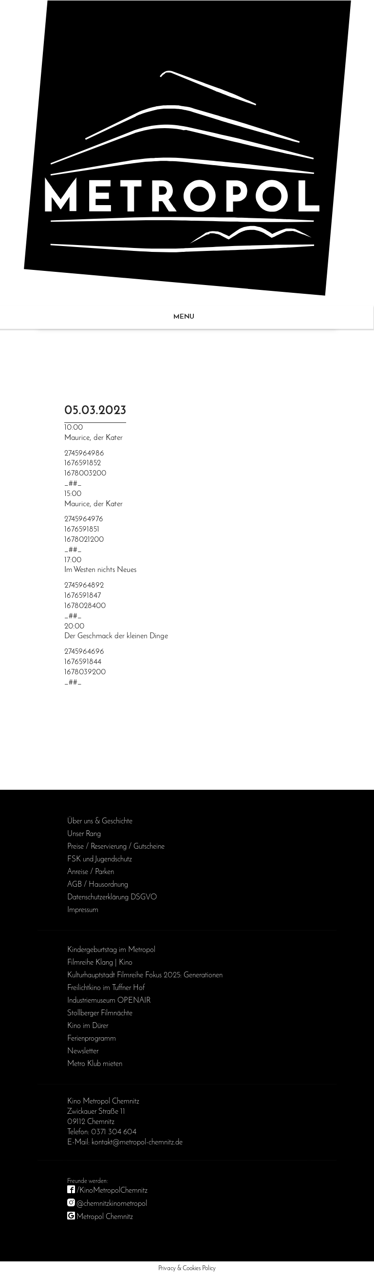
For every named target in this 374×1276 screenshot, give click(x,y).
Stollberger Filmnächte (99, 1013)
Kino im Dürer (87, 1026)
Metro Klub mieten (94, 1064)
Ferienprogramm (91, 1039)
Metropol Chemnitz (104, 1217)
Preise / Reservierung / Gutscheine (116, 847)
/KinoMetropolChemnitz (112, 1191)
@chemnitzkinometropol (111, 1204)
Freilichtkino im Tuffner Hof (106, 988)
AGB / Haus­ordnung (97, 885)
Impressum (82, 910)
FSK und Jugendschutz (99, 859)
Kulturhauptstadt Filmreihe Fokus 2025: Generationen (145, 975)
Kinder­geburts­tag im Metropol (111, 950)
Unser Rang (84, 834)
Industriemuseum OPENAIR (108, 1001)
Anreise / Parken (90, 872)
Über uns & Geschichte (99, 821)
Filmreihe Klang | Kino (99, 963)
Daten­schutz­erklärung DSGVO (112, 897)
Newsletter (82, 1051)
